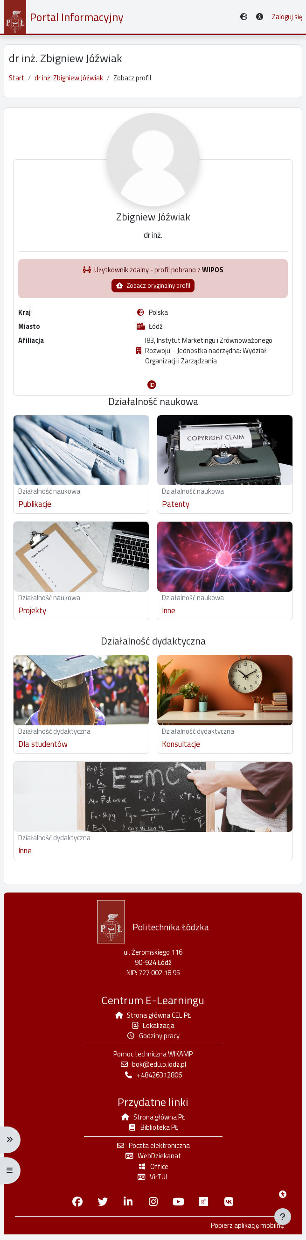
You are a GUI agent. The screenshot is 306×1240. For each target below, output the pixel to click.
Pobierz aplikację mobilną (247, 1231)
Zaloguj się (287, 17)
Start (16, 78)
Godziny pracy (152, 1041)
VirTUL (152, 1182)
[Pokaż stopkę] (282, 1216)
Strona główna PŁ (153, 1122)
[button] (260, 17)
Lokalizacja (153, 1031)
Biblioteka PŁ (153, 1132)
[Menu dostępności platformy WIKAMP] (282, 1194)
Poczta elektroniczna (152, 1151)
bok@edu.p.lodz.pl (153, 1070)
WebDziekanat (153, 1161)
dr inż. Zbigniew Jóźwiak (69, 78)
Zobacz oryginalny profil (153, 290)
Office (153, 1172)
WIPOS (212, 274)
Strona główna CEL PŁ (153, 1020)
